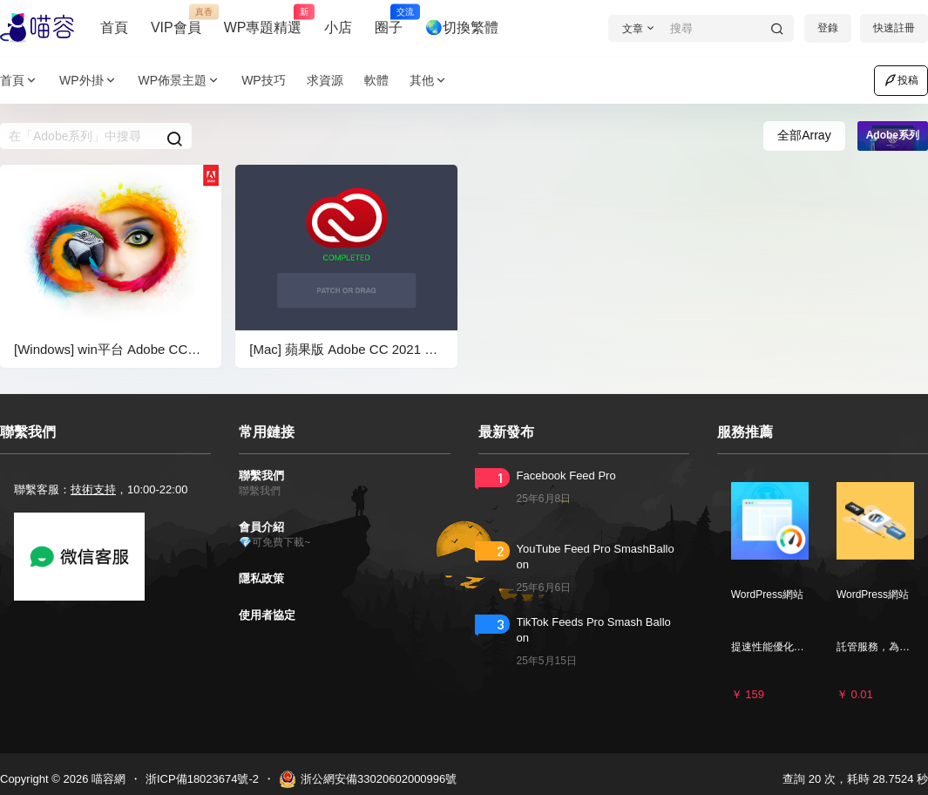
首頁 (114, 27)
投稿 (901, 80)
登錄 (827, 28)
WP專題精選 (263, 20)
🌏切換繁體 (461, 27)
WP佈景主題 (180, 81)
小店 (338, 27)
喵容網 (106, 778)
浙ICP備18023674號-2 (202, 778)
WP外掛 (88, 81)
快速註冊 (894, 28)
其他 (429, 81)
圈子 (389, 20)
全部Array (803, 135)
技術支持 (93, 489)
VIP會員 (176, 20)
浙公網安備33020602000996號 (368, 779)
